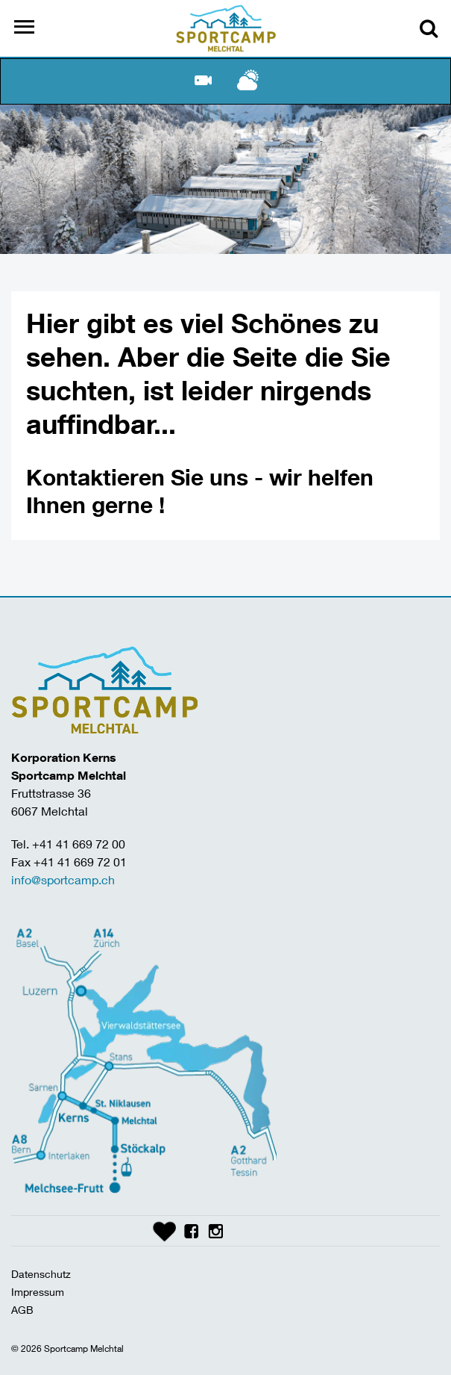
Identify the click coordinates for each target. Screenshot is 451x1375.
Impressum (37, 1291)
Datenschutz (41, 1273)
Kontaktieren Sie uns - (147, 477)
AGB (22, 1309)
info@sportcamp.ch (63, 879)
